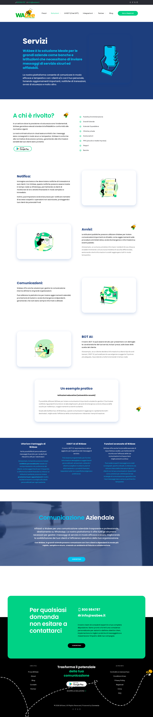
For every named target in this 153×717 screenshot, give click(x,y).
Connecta (95, 705)
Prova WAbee (33, 672)
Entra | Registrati (128, 13)
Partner (33, 689)
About (33, 676)
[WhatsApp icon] (130, 2)
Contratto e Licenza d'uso (119, 672)
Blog (33, 680)
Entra (120, 689)
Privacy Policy (120, 680)
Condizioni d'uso (119, 676)
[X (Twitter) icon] (135, 2)
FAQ (119, 693)
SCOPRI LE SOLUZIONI (76, 691)
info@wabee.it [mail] (33, 2)
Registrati (119, 685)
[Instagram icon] (137, 2)
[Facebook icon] (132, 2)
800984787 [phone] (21, 2)
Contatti (33, 685)
